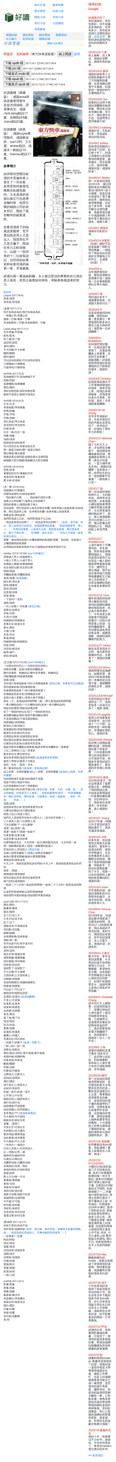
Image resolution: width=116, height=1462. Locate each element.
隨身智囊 (58, 4)
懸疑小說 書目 (55, 43)
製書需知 (61, 34)
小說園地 (58, 23)
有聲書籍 (39, 29)
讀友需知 (28, 34)
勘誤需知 (44, 34)
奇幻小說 (39, 23)
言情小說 (58, 17)
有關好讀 (11, 34)
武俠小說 (58, 11)
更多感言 (97, 1455)
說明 (77, 54)
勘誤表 (7, 292)
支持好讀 (28, 38)
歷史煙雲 (39, 11)
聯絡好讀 (44, 38)
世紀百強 (39, 4)
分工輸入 (11, 38)
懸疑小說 (39, 17)
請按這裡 (99, 36)
